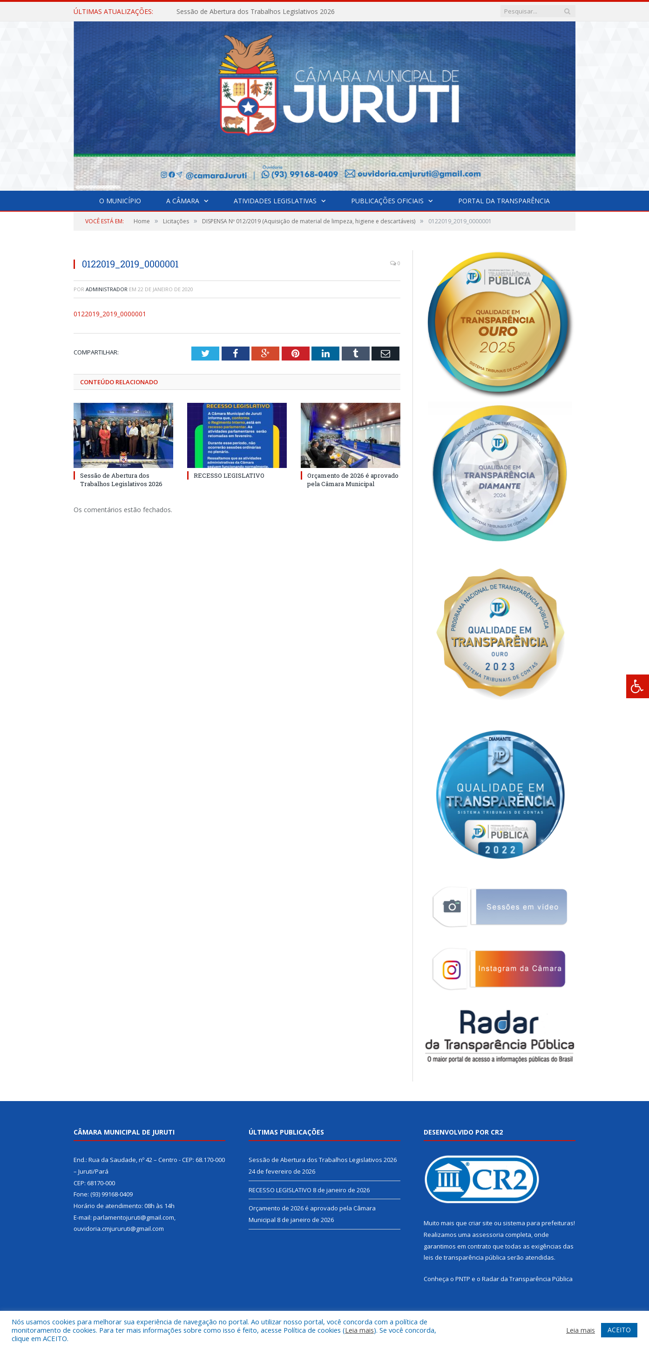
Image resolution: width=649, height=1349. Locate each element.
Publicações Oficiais (387, 200)
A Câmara (182, 200)
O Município (120, 200)
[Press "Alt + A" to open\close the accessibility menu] (637, 686)
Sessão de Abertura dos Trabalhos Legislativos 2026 (255, 11)
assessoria (488, 1234)
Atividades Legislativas (275, 200)
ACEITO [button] (619, 1329)
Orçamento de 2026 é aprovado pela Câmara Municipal (353, 479)
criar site (480, 1223)
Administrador (107, 289)
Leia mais (359, 1330)
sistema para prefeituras (538, 1223)
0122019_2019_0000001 (110, 313)
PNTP (462, 1279)
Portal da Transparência (504, 200)
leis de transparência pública (465, 1257)
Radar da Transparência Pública (527, 1279)
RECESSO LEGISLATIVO (229, 475)
